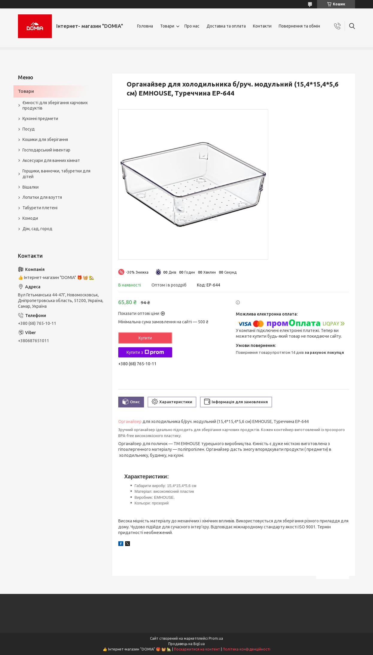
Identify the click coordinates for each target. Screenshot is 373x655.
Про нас (191, 26)
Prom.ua (216, 638)
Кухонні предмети (40, 118)
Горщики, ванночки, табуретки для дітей (56, 174)
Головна (145, 26)
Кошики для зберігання (45, 139)
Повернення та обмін (299, 26)
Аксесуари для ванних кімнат (51, 160)
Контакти (262, 26)
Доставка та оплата (226, 26)
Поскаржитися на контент (197, 649)
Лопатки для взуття (42, 197)
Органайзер (130, 421)
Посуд (28, 129)
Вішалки (30, 187)
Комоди (30, 218)
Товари (167, 26)
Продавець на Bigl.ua (186, 644)
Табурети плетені (39, 207)
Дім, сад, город (37, 228)
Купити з (145, 352)
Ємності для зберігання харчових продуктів (55, 105)
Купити (145, 338)
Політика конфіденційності (246, 649)
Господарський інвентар (46, 150)
